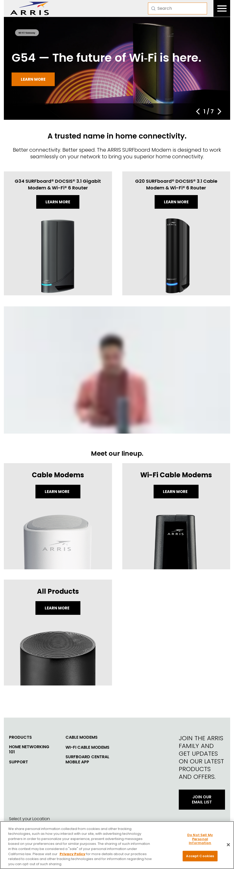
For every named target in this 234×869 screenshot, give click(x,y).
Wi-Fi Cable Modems (87, 747)
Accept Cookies (200, 858)
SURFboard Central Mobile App (87, 759)
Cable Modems (81, 737)
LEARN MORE (57, 608)
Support (18, 762)
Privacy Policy (72, 856)
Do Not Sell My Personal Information (200, 841)
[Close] (228, 847)
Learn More (57, 491)
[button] (197, 111)
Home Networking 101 (29, 749)
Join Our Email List (202, 799)
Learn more (33, 79)
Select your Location (29, 819)
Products (20, 737)
